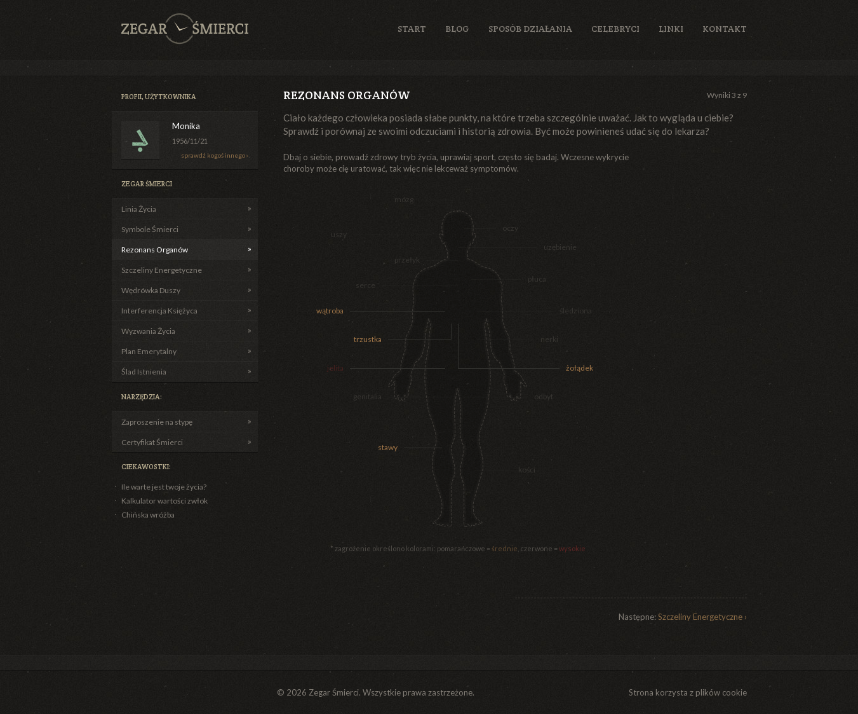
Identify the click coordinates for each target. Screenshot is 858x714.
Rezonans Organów (154, 249)
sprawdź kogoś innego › (214, 155)
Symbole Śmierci (149, 229)
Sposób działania (530, 28)
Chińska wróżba (148, 514)
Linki (671, 28)
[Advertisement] (696, 342)
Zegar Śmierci (184, 29)
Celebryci (615, 28)
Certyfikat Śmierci (152, 442)
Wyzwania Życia (148, 331)
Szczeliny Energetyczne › (702, 617)
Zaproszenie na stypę (156, 422)
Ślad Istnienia (143, 371)
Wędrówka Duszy (150, 290)
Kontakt (724, 28)
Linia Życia (138, 209)
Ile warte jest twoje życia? (163, 486)
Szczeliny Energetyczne (161, 270)
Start (412, 28)
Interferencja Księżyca (159, 310)
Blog (457, 28)
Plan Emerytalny (149, 351)
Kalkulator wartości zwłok (164, 500)
